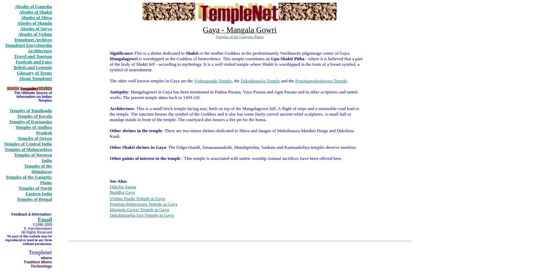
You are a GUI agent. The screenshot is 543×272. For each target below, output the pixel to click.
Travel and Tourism (33, 56)
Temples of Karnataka (30, 121)
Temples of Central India (28, 143)
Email (45, 220)
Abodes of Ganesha (33, 6)
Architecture (40, 50)
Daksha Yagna (123, 186)
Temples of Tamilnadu (30, 110)
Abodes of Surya (36, 28)
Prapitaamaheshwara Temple (321, 80)
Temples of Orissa (35, 138)
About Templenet (35, 78)
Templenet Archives (33, 39)
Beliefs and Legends (33, 67)
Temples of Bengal (34, 199)
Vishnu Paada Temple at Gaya (137, 198)
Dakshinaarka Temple (260, 80)
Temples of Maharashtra (28, 149)
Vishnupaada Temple (213, 80)
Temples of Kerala (34, 116)
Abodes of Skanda (34, 23)
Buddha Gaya (122, 192)
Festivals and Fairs (34, 61)
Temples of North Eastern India (35, 190)
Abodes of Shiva (36, 17)
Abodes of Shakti (35, 12)
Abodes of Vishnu (35, 34)
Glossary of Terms (34, 72)
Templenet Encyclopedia (28, 45)
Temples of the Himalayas (38, 168)
